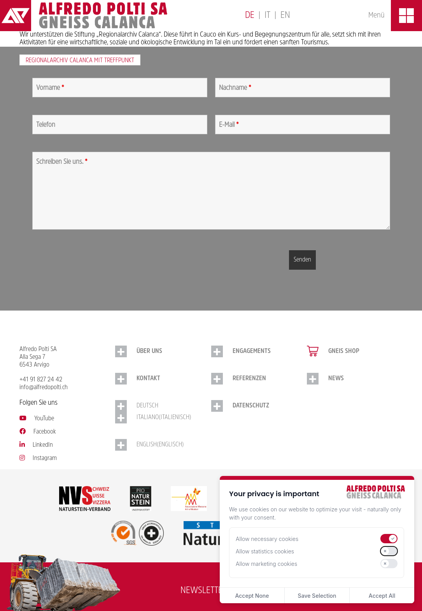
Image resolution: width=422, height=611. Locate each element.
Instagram (38, 458)
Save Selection (317, 595)
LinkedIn (36, 445)
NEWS (336, 379)
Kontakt (148, 379)
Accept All (382, 595)
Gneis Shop (343, 351)
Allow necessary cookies (267, 539)
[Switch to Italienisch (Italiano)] (163, 417)
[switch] (388, 538)
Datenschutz (251, 406)
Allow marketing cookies (266, 563)
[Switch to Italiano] (267, 16)
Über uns (149, 351)
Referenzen (249, 379)
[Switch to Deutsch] (249, 16)
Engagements (252, 351)
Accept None (252, 595)
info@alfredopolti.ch (43, 388)
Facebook (37, 432)
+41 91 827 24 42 (40, 380)
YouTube (36, 419)
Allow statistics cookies (265, 551)
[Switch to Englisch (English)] (163, 445)
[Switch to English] (285, 16)
